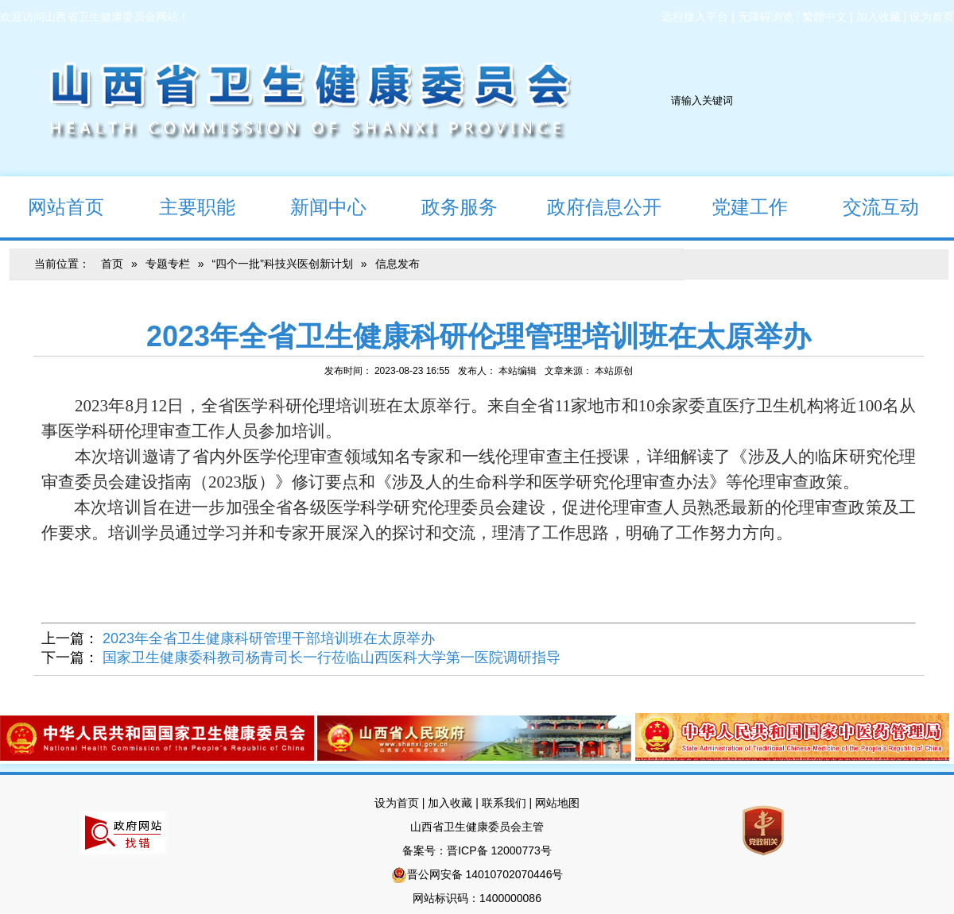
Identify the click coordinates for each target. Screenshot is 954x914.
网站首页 (52, 206)
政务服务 (446, 206)
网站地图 (557, 802)
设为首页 (931, 16)
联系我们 (504, 802)
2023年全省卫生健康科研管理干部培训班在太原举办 (269, 638)
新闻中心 (314, 206)
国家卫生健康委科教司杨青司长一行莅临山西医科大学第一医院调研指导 (331, 657)
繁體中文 (824, 16)
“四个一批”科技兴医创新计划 (281, 263)
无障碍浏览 (765, 16)
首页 (112, 263)
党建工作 (736, 206)
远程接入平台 (694, 16)
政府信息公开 (593, 206)
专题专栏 (167, 263)
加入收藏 (878, 16)
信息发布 (397, 263)
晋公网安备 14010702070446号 (485, 874)
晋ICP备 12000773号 (499, 850)
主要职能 (183, 206)
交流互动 (867, 206)
